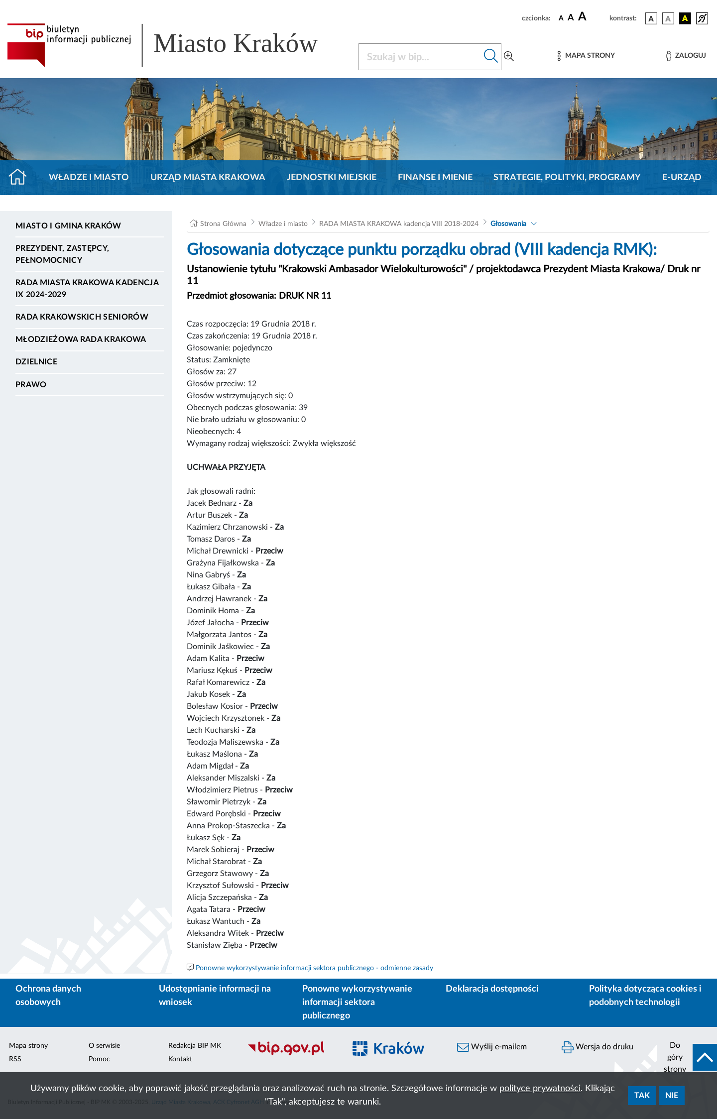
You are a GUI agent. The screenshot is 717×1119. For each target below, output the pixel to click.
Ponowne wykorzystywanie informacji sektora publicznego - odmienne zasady (314, 968)
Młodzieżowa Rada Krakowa (80, 339)
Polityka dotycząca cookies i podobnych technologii (645, 996)
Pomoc (99, 1059)
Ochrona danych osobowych (48, 996)
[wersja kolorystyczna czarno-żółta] (685, 18)
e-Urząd (682, 177)
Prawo (31, 385)
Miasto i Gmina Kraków (68, 226)
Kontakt (180, 1059)
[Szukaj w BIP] (419, 56)
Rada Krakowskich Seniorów (81, 317)
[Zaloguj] (686, 56)
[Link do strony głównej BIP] (176, 45)
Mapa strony (28, 1045)
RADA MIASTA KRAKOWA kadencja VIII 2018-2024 (398, 224)
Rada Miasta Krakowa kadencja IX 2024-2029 (86, 289)
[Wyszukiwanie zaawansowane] (509, 57)
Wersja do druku (597, 1047)
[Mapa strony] (586, 56)
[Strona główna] (21, 177)
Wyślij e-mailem (492, 1047)
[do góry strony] (687, 1057)
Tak (642, 1096)
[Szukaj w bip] (491, 56)
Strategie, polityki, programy (567, 177)
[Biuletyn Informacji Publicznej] (291, 1054)
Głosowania (508, 224)
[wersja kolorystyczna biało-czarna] (668, 18)
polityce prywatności (540, 1088)
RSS (15, 1059)
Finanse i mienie (435, 177)
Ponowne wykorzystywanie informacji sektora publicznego (357, 1002)
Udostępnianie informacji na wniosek (215, 996)
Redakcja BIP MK (194, 1045)
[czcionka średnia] (571, 18)
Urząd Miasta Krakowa (207, 177)
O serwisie (104, 1045)
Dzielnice (36, 362)
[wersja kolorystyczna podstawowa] (651, 18)
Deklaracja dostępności (492, 989)
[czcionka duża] (592, 17)
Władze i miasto (89, 177)
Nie (671, 1096)
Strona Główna (223, 224)
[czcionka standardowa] (561, 18)
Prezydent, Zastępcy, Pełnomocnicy (62, 254)
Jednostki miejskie (331, 177)
